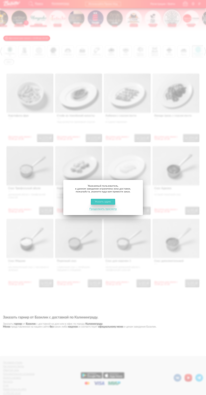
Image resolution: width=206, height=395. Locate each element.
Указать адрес (103, 202)
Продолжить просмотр (103, 209)
